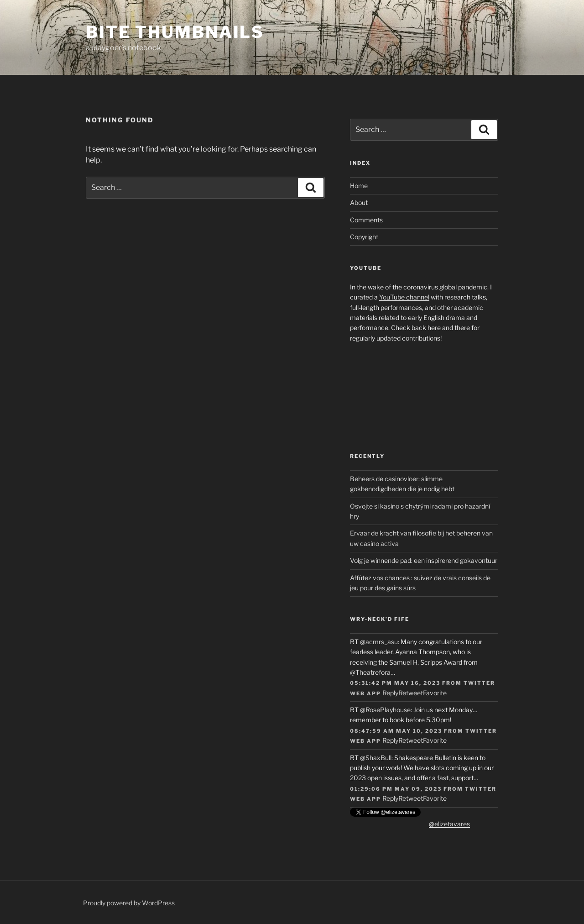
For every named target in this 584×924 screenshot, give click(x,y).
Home (359, 185)
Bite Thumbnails (175, 32)
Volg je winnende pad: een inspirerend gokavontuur (423, 560)
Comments (366, 220)
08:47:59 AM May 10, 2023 (396, 731)
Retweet (410, 693)
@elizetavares (449, 824)
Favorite (435, 693)
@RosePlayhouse (385, 710)
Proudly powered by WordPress (129, 903)
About (359, 202)
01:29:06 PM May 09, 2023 (396, 789)
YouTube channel (404, 297)
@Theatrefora (370, 672)
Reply (390, 693)
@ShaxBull (375, 757)
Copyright (364, 237)
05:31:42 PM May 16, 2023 (395, 683)
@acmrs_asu (379, 642)
